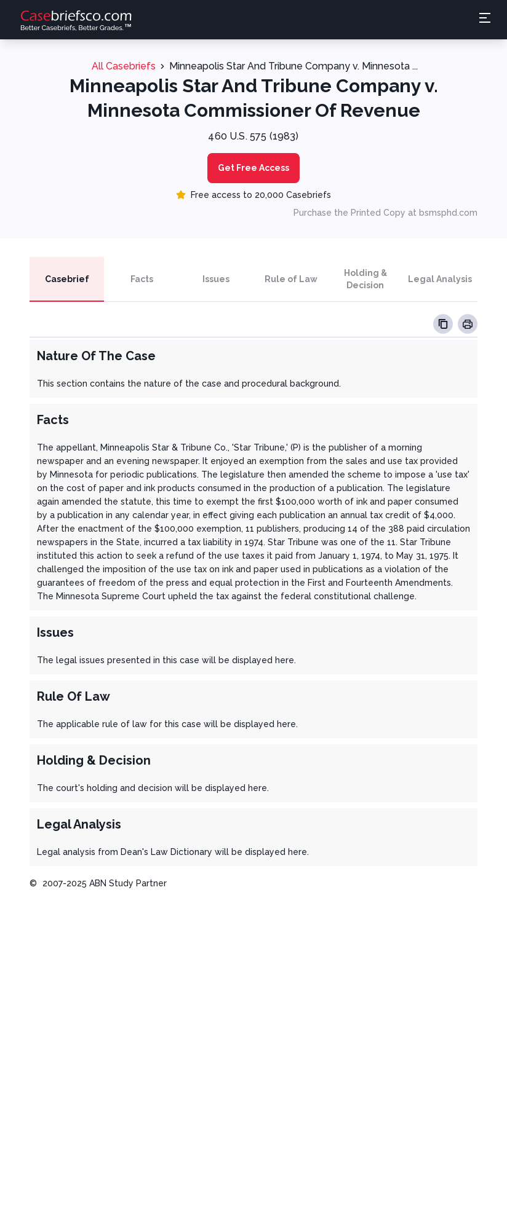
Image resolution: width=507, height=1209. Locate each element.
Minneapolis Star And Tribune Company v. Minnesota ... (293, 66)
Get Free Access (253, 168)
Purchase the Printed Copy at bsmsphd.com (385, 213)
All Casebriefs (124, 66)
